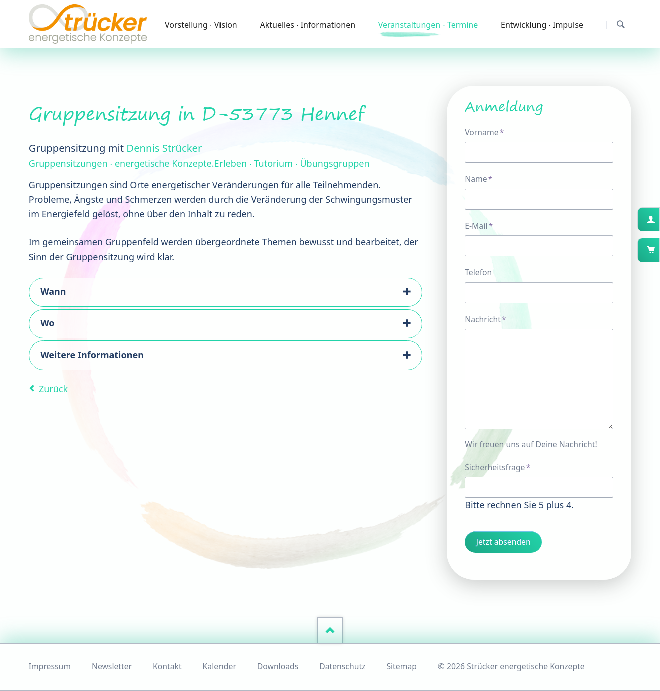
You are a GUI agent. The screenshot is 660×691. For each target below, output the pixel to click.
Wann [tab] (53, 291)
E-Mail (483, 225)
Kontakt (167, 666)
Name (483, 178)
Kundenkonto (658, 219)
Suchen (620, 24)
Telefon (478, 272)
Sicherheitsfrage (497, 467)
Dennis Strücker (164, 148)
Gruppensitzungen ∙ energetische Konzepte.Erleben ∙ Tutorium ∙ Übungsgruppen (199, 163)
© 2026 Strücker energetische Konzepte (511, 666)
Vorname (484, 132)
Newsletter (112, 666)
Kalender (219, 666)
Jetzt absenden (503, 541)
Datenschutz (342, 666)
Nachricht (485, 319)
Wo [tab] (47, 323)
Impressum (50, 666)
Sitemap (401, 666)
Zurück (53, 389)
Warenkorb (658, 250)
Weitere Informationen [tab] (92, 355)
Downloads (277, 666)
